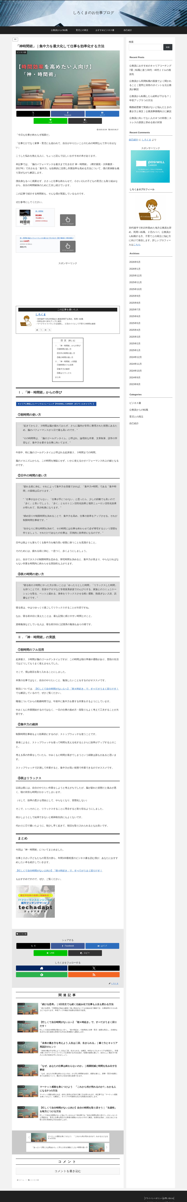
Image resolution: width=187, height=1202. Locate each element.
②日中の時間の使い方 (65, 347)
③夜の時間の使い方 (64, 352)
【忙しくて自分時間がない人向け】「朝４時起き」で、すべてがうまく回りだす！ (59, 867)
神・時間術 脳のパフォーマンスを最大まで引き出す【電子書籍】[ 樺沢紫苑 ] (47, 231)
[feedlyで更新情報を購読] (45, 322)
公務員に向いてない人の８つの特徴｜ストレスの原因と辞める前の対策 (150, 120)
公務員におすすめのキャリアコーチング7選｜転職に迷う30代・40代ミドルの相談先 (150, 69)
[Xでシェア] (33, 114)
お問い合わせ (167, 1194)
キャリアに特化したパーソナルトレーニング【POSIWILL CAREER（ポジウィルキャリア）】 (56, 401)
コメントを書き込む (68, 1166)
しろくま (40, 307)
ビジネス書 (21, 931)
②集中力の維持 (62, 365)
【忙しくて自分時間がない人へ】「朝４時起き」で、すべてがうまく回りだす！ (77, 685)
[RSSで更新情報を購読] (49, 322)
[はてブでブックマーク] (67, 114)
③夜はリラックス (63, 369)
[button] (102, 114)
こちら (137, 244)
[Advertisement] (68, 276)
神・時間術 (39, 204)
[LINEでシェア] (85, 114)
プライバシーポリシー (150, 1194)
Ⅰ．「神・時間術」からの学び (67, 339)
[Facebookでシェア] (50, 114)
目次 (64, 333)
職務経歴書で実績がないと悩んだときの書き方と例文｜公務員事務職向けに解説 (150, 109)
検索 (131, 42)
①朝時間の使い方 (63, 342)
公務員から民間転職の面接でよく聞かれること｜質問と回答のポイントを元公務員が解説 (150, 85)
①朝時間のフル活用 (64, 360)
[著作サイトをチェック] (37, 322)
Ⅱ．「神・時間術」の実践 (65, 356)
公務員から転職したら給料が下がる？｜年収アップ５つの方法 (150, 98)
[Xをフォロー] (41, 322)
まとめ (56, 374)
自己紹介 (133, 139)
